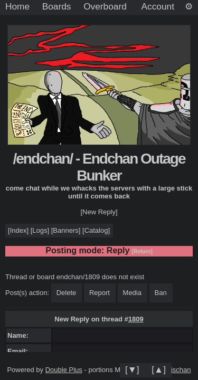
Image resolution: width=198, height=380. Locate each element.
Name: (19, 335)
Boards (56, 6)
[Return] (142, 251)
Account (158, 6)
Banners (65, 230)
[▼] (132, 369)
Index (18, 230)
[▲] (159, 369)
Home (17, 6)
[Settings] (189, 7)
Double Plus (63, 370)
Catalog (96, 230)
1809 (136, 319)
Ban (161, 293)
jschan (181, 370)
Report (99, 293)
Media (132, 293)
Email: (19, 351)
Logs (39, 230)
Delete (66, 293)
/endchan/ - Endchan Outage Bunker (99, 167)
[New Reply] (98, 212)
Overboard (105, 6)
